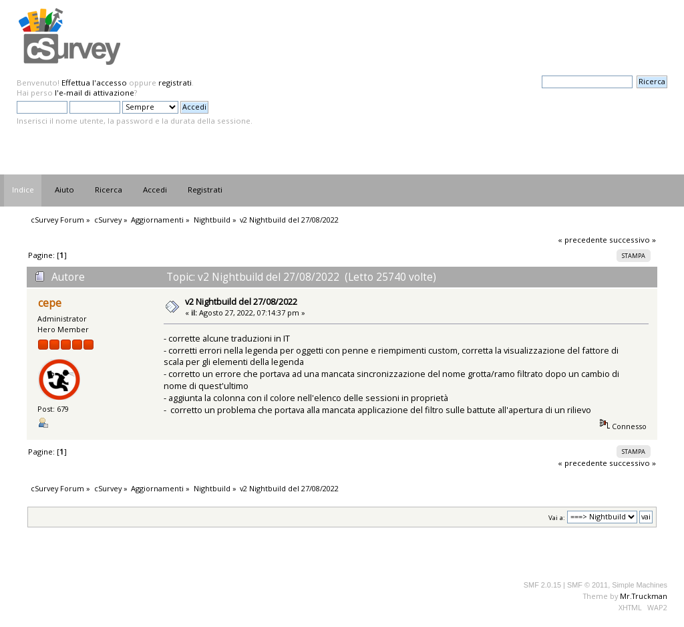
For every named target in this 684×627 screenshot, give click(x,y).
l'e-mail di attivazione (94, 93)
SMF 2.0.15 (542, 585)
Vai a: (556, 517)
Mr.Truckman (643, 596)
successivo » (632, 240)
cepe (49, 303)
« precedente (582, 240)
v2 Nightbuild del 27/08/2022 (241, 301)
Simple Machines (639, 585)
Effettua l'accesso (94, 83)
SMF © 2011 (587, 585)
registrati (175, 83)
